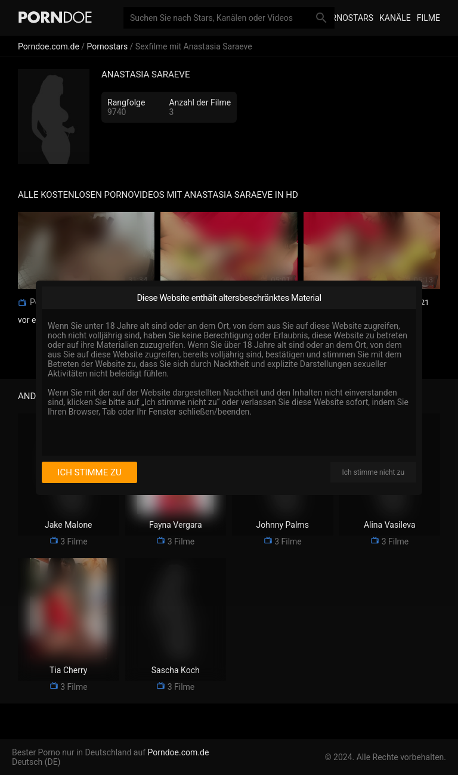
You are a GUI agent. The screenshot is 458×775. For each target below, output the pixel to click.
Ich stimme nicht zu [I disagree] (373, 472)
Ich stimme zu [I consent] (89, 472)
